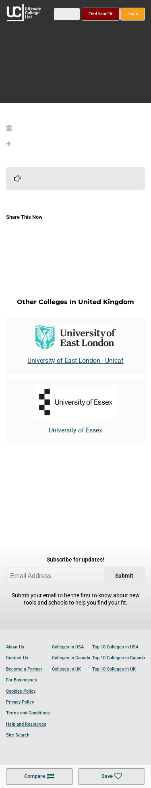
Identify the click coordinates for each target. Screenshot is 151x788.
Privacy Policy (20, 702)
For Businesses (21, 680)
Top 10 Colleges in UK (114, 669)
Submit (124, 575)
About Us (15, 647)
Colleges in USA (68, 647)
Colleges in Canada (71, 657)
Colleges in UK (66, 669)
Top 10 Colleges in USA (115, 647)
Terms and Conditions (28, 713)
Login (133, 14)
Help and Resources (26, 724)
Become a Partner (24, 669)
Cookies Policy (20, 691)
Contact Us (17, 657)
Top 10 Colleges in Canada (118, 657)
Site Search (17, 735)
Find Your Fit (100, 14)
